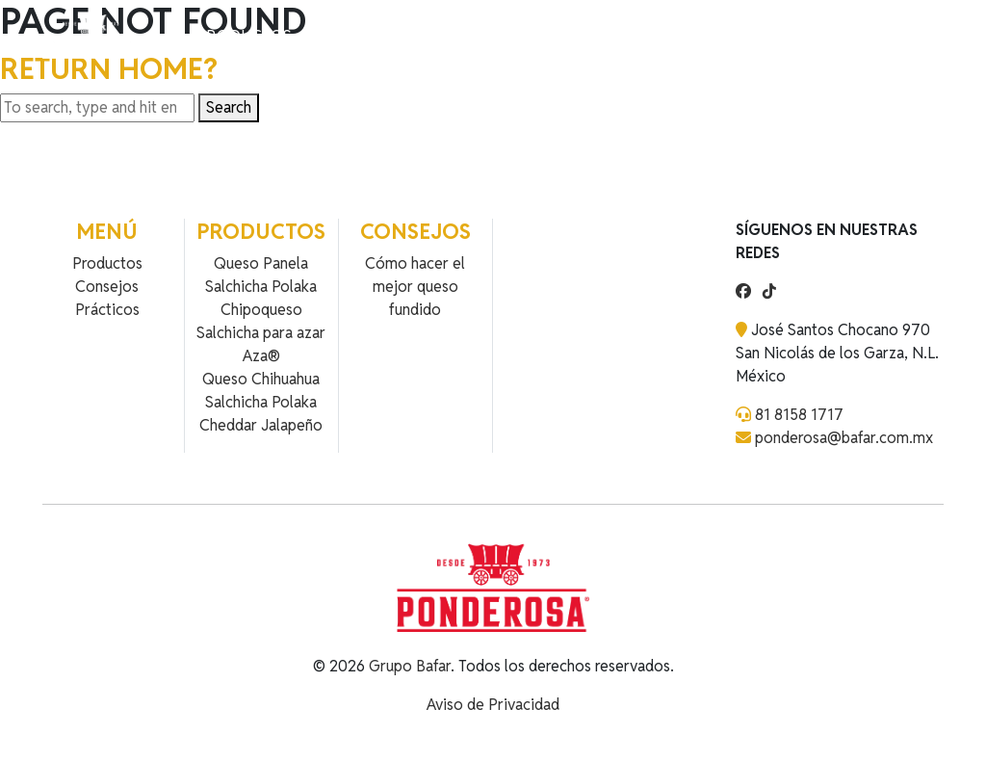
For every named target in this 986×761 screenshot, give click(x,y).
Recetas (335, 36)
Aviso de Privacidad (493, 705)
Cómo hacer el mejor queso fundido (415, 286)
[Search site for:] (97, 107)
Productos (244, 36)
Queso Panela (261, 263)
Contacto (421, 36)
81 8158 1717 (799, 415)
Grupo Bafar (410, 666)
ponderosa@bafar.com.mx (844, 438)
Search (228, 107)
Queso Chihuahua (261, 379)
